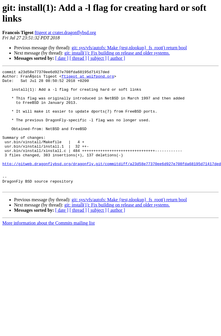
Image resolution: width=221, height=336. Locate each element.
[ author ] (116, 58)
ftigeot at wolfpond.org (88, 77)
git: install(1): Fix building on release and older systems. (117, 52)
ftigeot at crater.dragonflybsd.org (65, 32)
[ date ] (61, 58)
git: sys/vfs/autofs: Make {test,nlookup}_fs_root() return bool (129, 47)
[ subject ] (97, 58)
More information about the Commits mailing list (48, 246)
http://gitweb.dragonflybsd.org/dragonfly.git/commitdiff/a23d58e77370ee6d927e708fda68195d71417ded (111, 183)
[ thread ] (78, 58)
